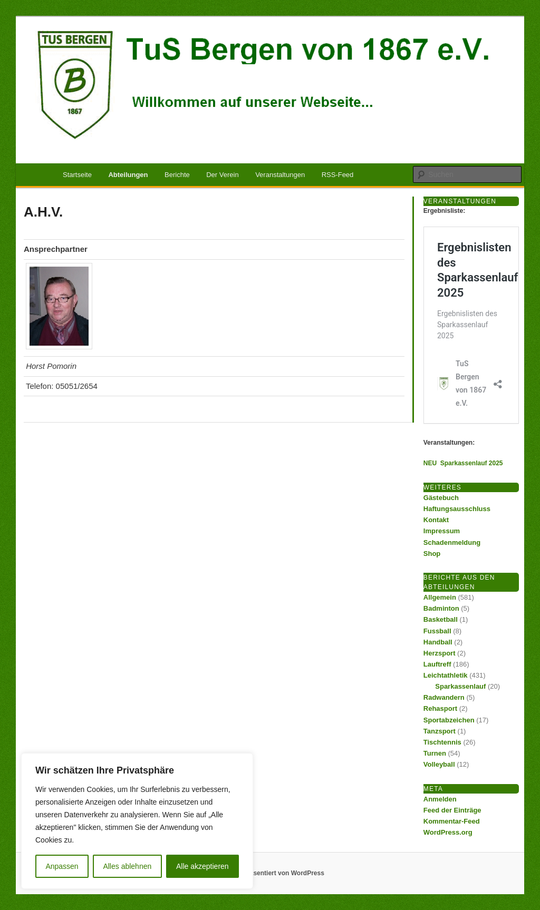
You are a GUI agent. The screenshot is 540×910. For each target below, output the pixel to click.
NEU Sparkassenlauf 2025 (463, 463)
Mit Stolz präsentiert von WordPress (270, 873)
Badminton (441, 608)
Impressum (441, 531)
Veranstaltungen (280, 175)
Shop (432, 553)
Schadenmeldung (451, 542)
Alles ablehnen (127, 866)
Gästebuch (441, 498)
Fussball (437, 631)
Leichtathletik (445, 675)
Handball (437, 642)
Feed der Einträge (452, 810)
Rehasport (440, 708)
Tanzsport (439, 731)
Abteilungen (128, 175)
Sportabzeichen (449, 720)
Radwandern (444, 697)
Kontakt (436, 520)
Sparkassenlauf (460, 686)
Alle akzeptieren (202, 866)
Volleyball (439, 764)
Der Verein (222, 175)
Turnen (434, 753)
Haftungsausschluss (456, 509)
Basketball (440, 619)
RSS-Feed (338, 175)
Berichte (177, 175)
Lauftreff (437, 664)
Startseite (77, 175)
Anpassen (61, 866)
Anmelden (440, 799)
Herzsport (439, 653)
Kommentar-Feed (451, 821)
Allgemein (439, 597)
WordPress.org (447, 832)
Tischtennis (442, 742)
